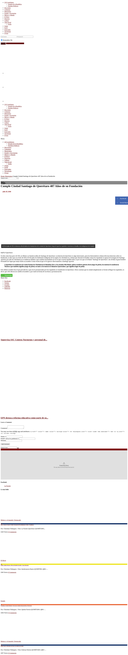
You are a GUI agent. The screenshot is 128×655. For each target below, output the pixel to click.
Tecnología (7, 31)
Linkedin (7, 286)
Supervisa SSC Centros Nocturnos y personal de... (24, 339)
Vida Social (7, 22)
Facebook (7, 281)
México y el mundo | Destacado (11, 521)
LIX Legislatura (9, 2)
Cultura (6, 20)
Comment (4, 429)
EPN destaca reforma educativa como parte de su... (24, 418)
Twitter (6, 283)
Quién (6, 26)
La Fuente (7, 486)
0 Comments (12, 532)
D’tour (6, 33)
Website (3, 441)
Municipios (7, 11)
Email (10, 439)
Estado (3, 601)
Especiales (7, 30)
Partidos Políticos (13, 6)
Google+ (7, 285)
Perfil (6, 28)
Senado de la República (15, 4)
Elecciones (7, 8)
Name (3, 437)
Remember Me (7, 40)
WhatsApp (8, 275)
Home (3, 176)
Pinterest (7, 288)
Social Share (121, 203)
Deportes (7, 19)
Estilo (9, 24)
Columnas (7, 9)
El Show (6, 17)
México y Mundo (9, 15)
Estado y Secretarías (10, 13)
